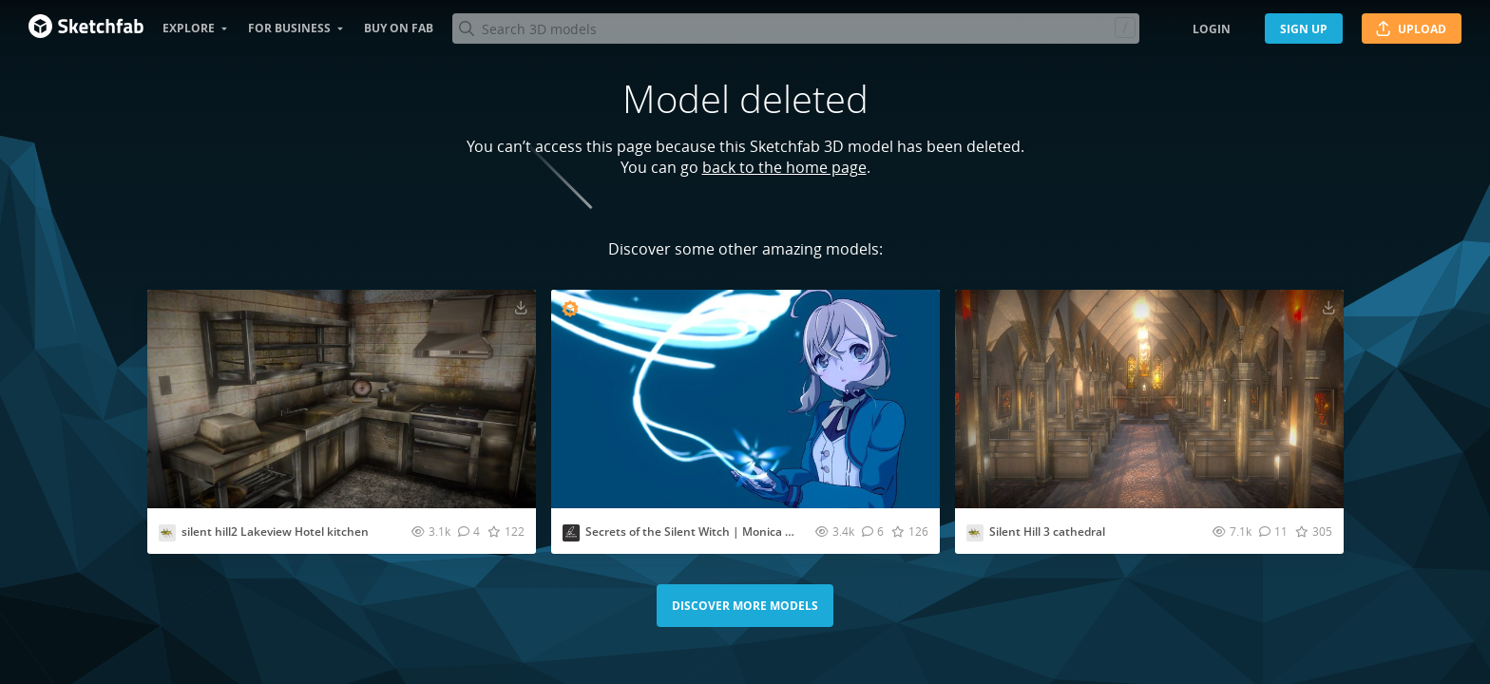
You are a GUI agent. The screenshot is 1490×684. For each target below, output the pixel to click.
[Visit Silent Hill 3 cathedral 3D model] (1149, 399)
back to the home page (784, 167)
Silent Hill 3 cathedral (1047, 531)
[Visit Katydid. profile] (167, 533)
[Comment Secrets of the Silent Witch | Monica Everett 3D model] (873, 531)
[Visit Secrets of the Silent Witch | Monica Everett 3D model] (745, 399)
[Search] (795, 28)
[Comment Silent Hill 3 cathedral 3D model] (1273, 531)
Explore (188, 28)
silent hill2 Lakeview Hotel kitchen (275, 531)
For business (289, 28)
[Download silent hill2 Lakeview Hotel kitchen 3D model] (520, 306)
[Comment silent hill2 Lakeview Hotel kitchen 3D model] (469, 531)
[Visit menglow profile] (571, 533)
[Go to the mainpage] (86, 28)
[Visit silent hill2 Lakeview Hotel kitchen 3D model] (341, 399)
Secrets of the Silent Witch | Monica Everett (705, 531)
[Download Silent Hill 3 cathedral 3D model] (1328, 306)
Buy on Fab (398, 28)
